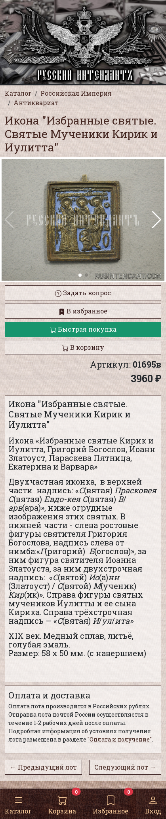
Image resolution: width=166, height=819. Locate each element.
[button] (156, 219)
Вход (153, 803)
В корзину (83, 347)
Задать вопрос (83, 293)
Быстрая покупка (83, 329)
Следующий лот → (125, 767)
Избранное (110, 803)
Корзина (62, 803)
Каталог (18, 803)
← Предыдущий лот (43, 767)
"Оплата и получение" (120, 739)
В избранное (83, 311)
